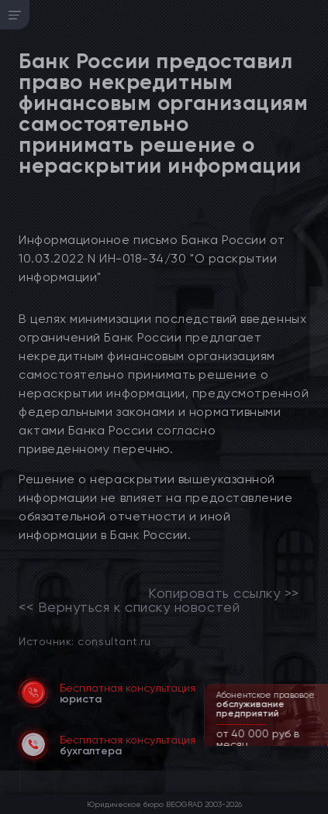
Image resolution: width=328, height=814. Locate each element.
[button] (318, 744)
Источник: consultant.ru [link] (84, 641)
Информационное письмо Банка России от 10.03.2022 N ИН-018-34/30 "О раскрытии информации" (152, 258)
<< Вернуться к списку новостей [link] (129, 607)
